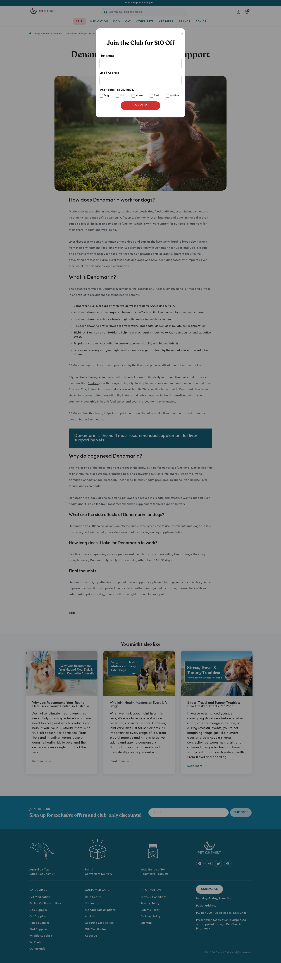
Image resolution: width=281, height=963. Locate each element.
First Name (140, 61)
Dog (106, 95)
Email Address (140, 78)
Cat (122, 95)
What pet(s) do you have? (140, 93)
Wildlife (174, 95)
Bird (156, 95)
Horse (139, 95)
